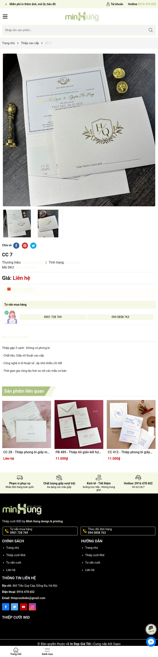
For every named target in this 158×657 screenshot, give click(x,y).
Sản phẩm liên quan (24, 391)
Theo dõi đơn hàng (121, 531)
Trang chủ (12, 547)
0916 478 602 (26, 591)
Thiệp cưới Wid (15, 555)
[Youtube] (23, 606)
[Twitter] (14, 606)
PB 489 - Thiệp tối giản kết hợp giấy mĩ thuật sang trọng (78, 452)
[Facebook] (5, 606)
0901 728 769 (53, 317)
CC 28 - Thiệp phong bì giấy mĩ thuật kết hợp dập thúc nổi (25, 452)
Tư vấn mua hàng (43, 531)
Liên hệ (10, 570)
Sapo (117, 644)
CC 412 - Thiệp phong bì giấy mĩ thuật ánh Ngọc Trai (129, 452)
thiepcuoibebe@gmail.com (28, 598)
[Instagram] (32, 606)
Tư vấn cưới (13, 562)
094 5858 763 (120, 317)
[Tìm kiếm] (151, 30)
